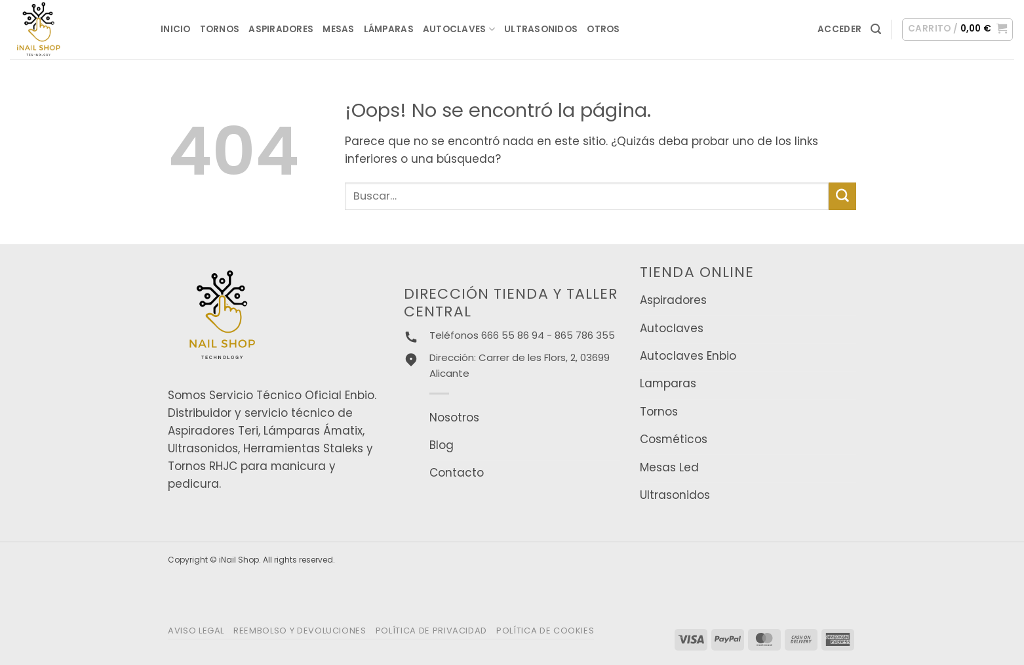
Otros (603, 29)
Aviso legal (196, 630)
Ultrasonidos (541, 29)
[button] (839, 29)
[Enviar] (842, 195)
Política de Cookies (545, 630)
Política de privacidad (431, 630)
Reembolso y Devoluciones (299, 630)
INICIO (176, 29)
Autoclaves (459, 29)
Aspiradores (280, 29)
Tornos (220, 29)
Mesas (338, 29)
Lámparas (389, 29)
